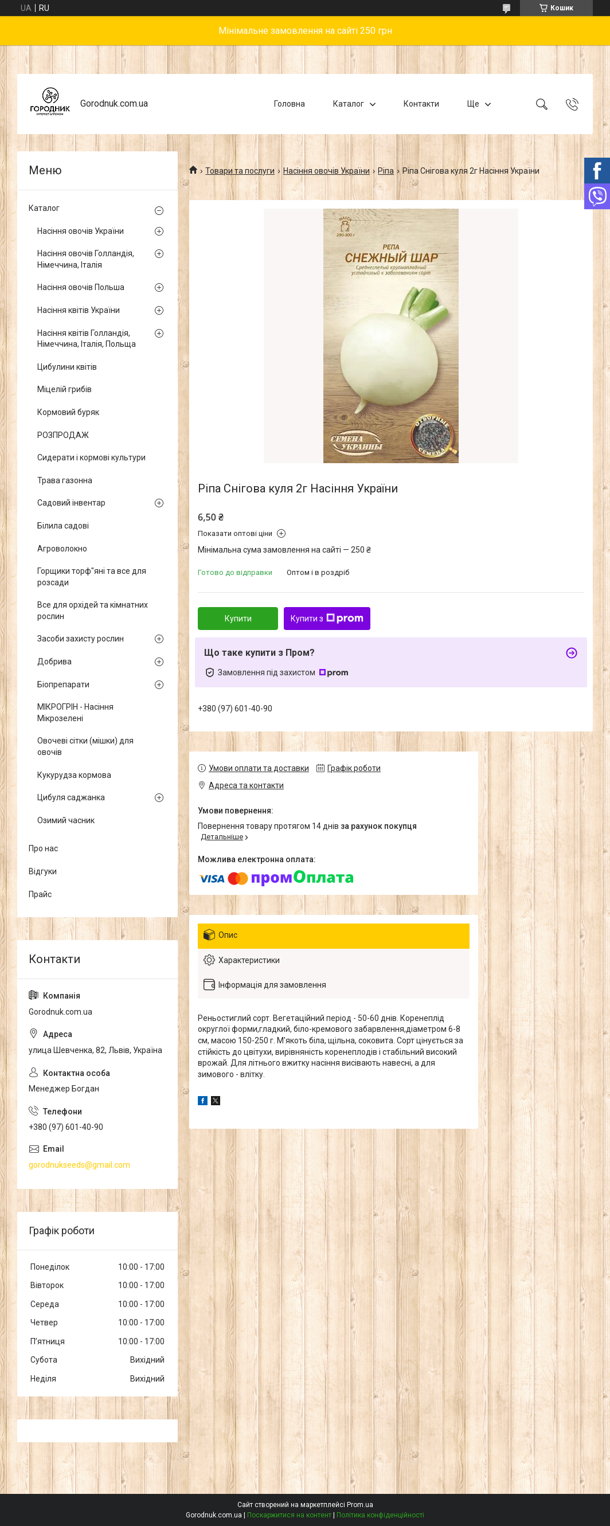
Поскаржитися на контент (289, 1515)
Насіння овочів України (326, 170)
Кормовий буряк (68, 412)
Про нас (43, 848)
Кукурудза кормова (74, 775)
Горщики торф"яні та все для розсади (91, 576)
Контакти (421, 103)
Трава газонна (64, 480)
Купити (238, 618)
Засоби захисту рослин (80, 638)
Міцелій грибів (64, 389)
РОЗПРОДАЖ (63, 435)
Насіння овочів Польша (80, 287)
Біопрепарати (63, 684)
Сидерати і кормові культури (91, 457)
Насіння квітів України (78, 310)
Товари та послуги (240, 170)
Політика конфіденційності (380, 1515)
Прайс (40, 894)
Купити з (327, 618)
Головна (289, 103)
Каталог (348, 103)
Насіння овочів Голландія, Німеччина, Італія (85, 259)
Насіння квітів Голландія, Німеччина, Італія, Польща (86, 338)
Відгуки (43, 871)
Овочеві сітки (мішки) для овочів (85, 746)
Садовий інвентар (71, 502)
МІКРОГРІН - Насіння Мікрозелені (75, 712)
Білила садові (63, 525)
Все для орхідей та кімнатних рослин (92, 610)
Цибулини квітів (67, 366)
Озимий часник (66, 820)
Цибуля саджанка (71, 797)
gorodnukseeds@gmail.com (79, 1164)
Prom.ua (360, 1505)
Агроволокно (62, 548)
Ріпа (386, 170)
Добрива (54, 661)
